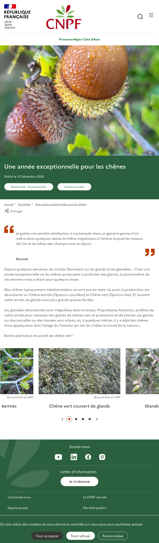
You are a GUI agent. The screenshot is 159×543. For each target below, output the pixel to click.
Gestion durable (74, 186)
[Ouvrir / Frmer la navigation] (151, 15)
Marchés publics (94, 508)
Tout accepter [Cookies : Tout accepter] (47, 535)
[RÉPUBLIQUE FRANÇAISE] (24, 17)
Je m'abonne (79, 481)
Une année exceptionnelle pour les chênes (60, 204)
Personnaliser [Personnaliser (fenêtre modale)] (113, 535)
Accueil (8, 204)
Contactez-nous (19, 497)
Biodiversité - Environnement (28, 186)
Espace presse (18, 508)
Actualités (24, 204)
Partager (13, 211)
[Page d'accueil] (66, 17)
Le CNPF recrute (95, 497)
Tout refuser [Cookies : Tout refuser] (80, 535)
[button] (62, 419)
